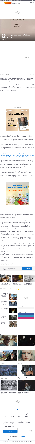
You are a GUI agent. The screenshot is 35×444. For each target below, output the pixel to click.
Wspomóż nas (27, 268)
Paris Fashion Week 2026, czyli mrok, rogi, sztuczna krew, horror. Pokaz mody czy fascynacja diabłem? (25, 348)
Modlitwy (19, 423)
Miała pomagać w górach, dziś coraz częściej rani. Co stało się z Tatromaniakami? (8, 362)
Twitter (32, 0)
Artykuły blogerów (5, 422)
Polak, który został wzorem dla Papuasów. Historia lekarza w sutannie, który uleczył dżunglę (7, 348)
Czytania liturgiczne (20, 421)
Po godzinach (4, 39)
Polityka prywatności (11, 441)
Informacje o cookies (26, 441)
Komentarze (14, 3)
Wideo (26, 416)
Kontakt (16, 441)
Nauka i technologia (4, 378)
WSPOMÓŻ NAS (22, 436)
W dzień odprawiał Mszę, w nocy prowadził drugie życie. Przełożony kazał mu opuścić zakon (4, 303)
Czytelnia (12, 416)
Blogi (14, 0)
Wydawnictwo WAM (11, 439)
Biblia (1, 0)
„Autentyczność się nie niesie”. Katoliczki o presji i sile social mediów (4, 323)
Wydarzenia (14, 2)
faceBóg (17, 0)
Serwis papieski (5, 421)
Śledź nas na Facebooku (23, 314)
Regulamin (6, 441)
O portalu (3, 441)
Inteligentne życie (27, 413)
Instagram (31, 430)
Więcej (24, 2)
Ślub (3, 423)
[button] (31, 2)
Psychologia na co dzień (21, 422)
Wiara (19, 3)
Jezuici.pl (4, 439)
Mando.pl (18, 439)
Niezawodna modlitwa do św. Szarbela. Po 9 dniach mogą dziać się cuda (4, 309)
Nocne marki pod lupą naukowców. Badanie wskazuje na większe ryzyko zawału (25, 392)
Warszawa (26, 2)
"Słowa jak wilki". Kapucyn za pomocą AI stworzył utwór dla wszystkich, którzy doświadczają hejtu (26, 362)
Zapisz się (10, 431)
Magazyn (4, 0)
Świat (19, 378)
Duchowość (11, 421)
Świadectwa (12, 422)
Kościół (4, 416)
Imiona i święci (12, 423)
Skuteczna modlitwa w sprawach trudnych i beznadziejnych (4, 295)
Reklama (22, 441)
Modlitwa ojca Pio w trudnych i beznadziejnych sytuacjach (4, 316)
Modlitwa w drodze (9, 0)
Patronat (31, 441)
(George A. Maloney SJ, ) (17, 155)
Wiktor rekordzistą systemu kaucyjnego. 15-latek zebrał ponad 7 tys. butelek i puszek (25, 377)
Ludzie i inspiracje (27, 422)
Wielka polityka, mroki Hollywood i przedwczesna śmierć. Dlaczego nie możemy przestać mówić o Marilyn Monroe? (9, 392)
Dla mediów (18, 441)
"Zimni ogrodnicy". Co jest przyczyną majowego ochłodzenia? (8, 377)
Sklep (20, 0)
